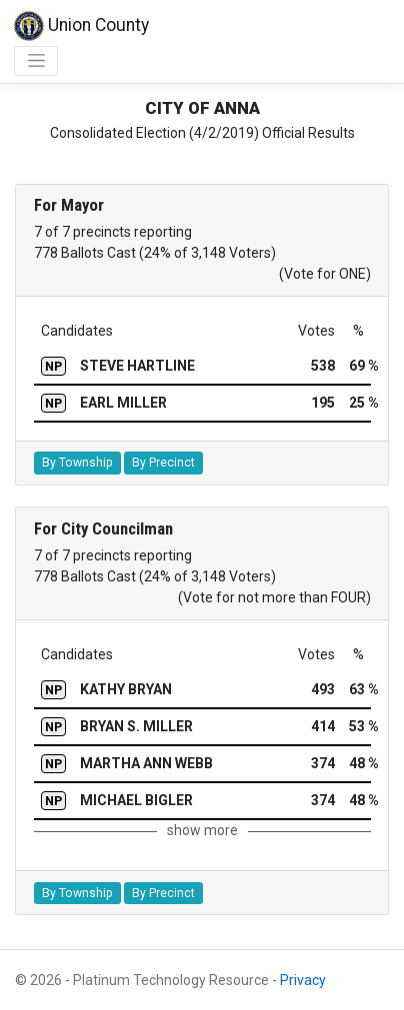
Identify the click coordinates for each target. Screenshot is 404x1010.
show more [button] (202, 830)
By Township (77, 463)
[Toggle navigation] (36, 61)
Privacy (303, 980)
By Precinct (163, 463)
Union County (81, 26)
